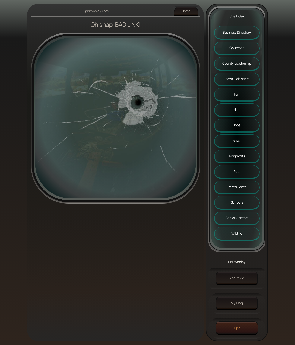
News (237, 140)
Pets (236, 171)
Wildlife (236, 233)
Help (236, 109)
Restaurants (237, 187)
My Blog (237, 303)
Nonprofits (237, 156)
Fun (237, 94)
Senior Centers (237, 217)
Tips (237, 327)
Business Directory (237, 32)
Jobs (236, 125)
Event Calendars (236, 79)
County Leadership (236, 63)
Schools (237, 202)
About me (237, 278)
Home (186, 11)
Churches (236, 47)
